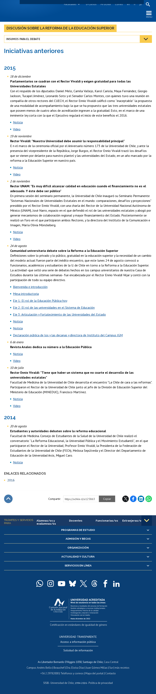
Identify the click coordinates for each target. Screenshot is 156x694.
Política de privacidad (101, 683)
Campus (31, 667)
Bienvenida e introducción (30, 287)
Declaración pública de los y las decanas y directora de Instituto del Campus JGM (68, 335)
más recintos (122, 667)
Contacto (110, 673)
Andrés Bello (44, 667)
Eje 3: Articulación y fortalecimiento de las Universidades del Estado (59, 314)
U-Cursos (91, 4)
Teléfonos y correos (72, 673)
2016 (11, 480)
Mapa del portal (94, 673)
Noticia (18, 122)
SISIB (46, 683)
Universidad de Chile (62, 683)
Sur (111, 667)
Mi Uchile (106, 4)
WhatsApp (149, 499)
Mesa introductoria (26, 294)
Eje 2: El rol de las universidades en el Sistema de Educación (54, 307)
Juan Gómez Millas (96, 667)
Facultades (70, 4)
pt (141, 4)
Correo (119, 4)
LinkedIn (141, 499)
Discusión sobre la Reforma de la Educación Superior (60, 28)
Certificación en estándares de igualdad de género (78, 625)
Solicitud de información (78, 650)
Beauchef (59, 667)
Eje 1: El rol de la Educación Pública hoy (40, 301)
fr (134, 4)
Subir (8, 499)
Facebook (133, 498)
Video (17, 129)
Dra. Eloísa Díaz (75, 667)
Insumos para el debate (23, 39)
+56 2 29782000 (49, 673)
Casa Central (111, 662)
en (128, 4)
